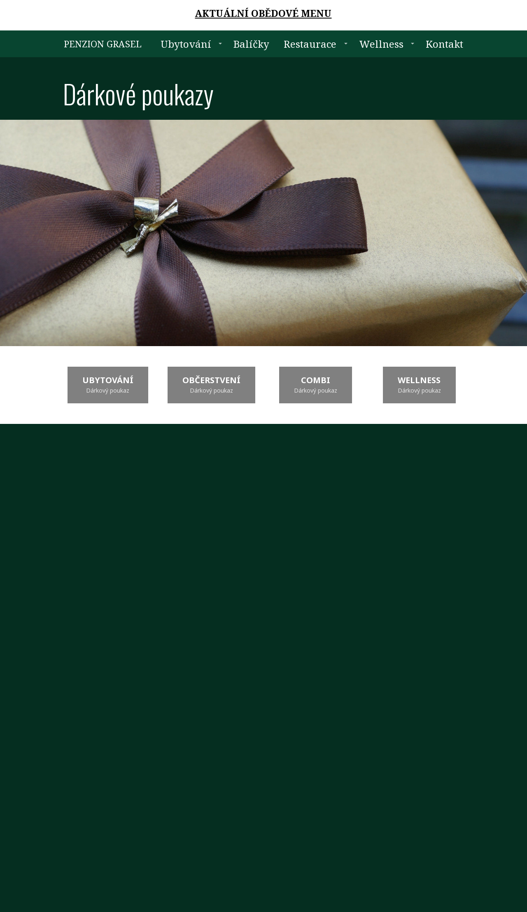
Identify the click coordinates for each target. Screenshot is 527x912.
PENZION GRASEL (103, 43)
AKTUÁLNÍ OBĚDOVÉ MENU (263, 13)
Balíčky (251, 44)
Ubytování (186, 44)
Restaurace (310, 44)
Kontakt (444, 44)
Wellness (381, 44)
